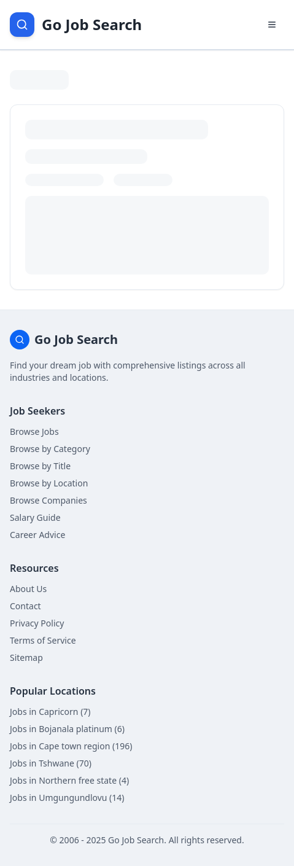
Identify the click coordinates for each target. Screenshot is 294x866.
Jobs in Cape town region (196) (71, 746)
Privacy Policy (37, 623)
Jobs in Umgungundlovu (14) (67, 797)
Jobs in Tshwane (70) (50, 763)
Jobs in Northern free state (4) (69, 780)
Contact (25, 606)
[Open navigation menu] (272, 24)
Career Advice (37, 534)
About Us (28, 589)
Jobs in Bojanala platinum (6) (67, 729)
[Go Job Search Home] (76, 24)
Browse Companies (48, 500)
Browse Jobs (34, 431)
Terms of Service (43, 640)
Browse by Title (40, 466)
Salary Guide (35, 517)
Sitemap (26, 657)
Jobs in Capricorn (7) (50, 711)
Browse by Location (49, 483)
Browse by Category (50, 448)
